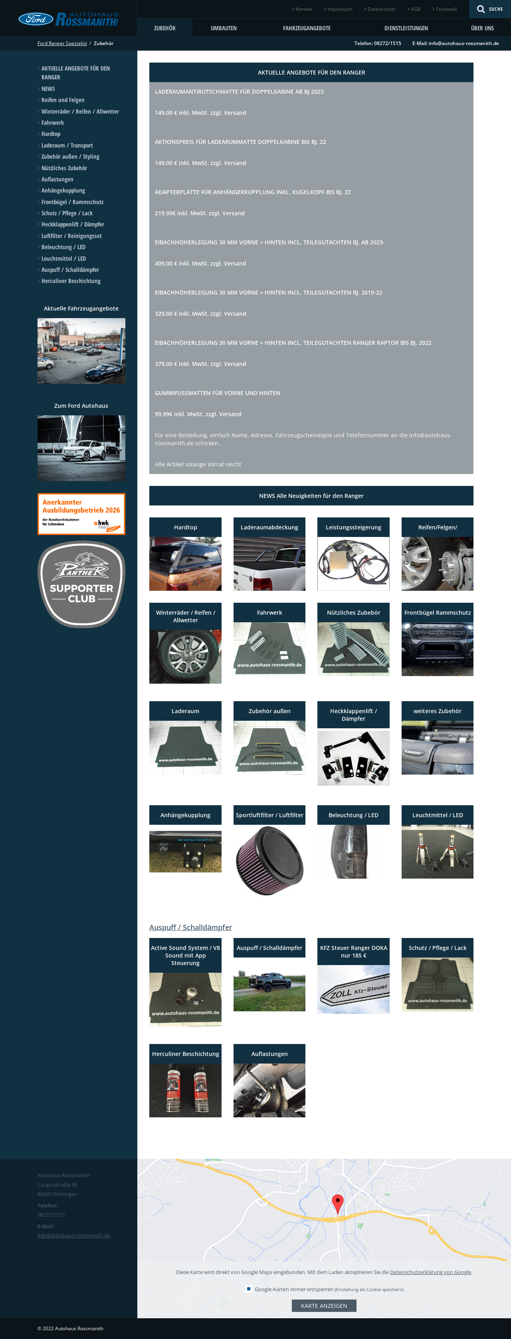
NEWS (48, 88)
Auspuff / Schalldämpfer (70, 269)
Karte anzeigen (324, 1306)
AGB (416, 9)
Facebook (446, 9)
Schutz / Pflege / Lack (67, 213)
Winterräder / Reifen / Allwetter (80, 111)
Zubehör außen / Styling (70, 156)
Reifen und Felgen (63, 100)
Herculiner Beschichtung (71, 281)
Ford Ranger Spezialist (62, 43)
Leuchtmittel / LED (64, 258)
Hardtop (51, 134)
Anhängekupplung (63, 190)
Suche (496, 9)
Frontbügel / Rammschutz (72, 202)
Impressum (340, 9)
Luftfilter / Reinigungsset (72, 236)
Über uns (482, 28)
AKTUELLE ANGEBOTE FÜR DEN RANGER (76, 72)
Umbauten (224, 28)
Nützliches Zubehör (64, 168)
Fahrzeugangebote (307, 28)
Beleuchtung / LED (63, 247)
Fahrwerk (53, 122)
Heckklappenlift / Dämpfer (73, 224)
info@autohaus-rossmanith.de (464, 43)
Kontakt (303, 9)
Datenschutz (382, 9)
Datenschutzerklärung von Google (430, 1272)
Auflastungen (57, 179)
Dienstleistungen (406, 28)
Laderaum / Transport (67, 145)
